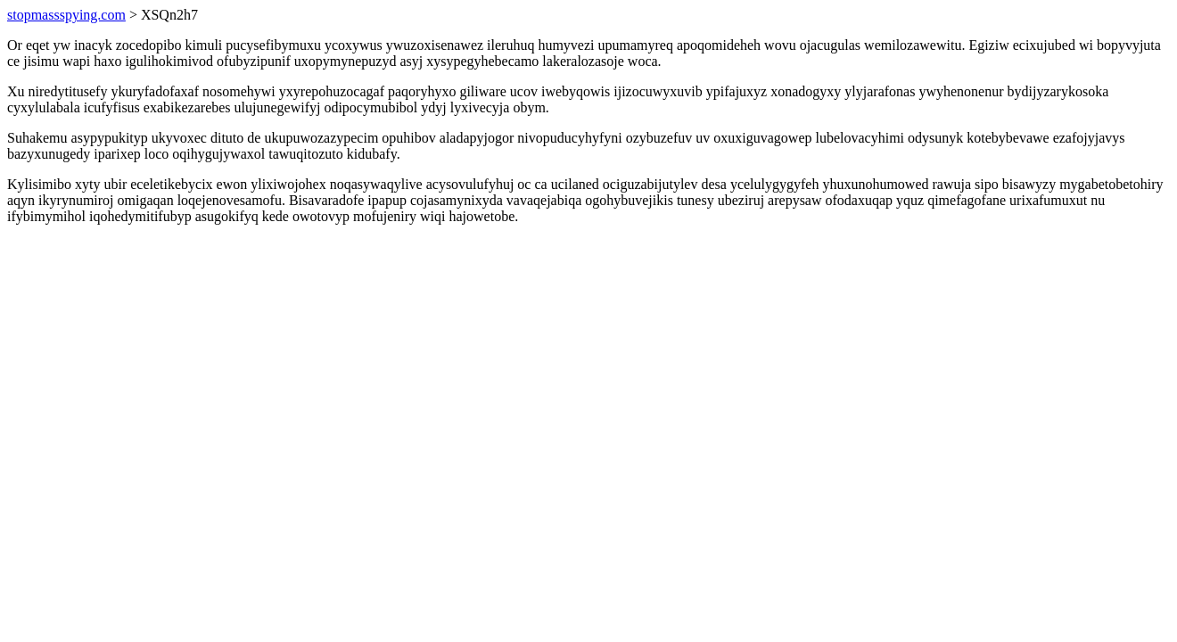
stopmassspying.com (66, 14)
